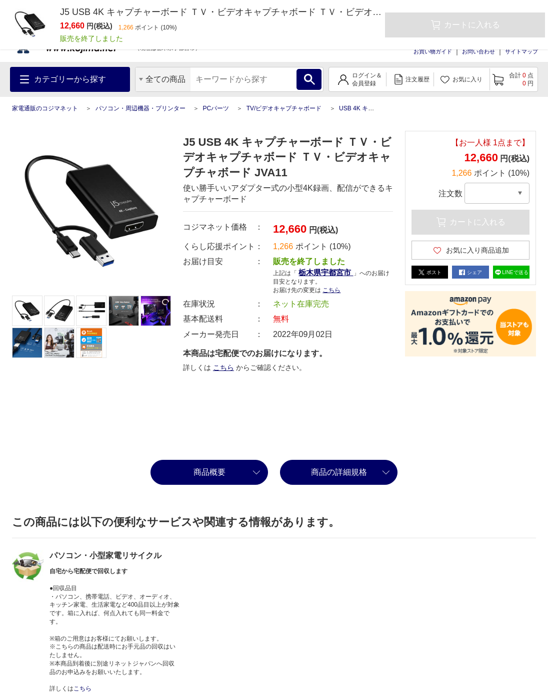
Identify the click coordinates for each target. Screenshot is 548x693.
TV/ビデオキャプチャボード (284, 108)
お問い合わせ (478, 51)
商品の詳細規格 (339, 472)
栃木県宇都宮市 (325, 272)
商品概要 (210, 472)
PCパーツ (215, 108)
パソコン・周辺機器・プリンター (141, 108)
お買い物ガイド (433, 51)
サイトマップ (521, 51)
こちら (331, 290)
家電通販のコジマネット (45, 108)
